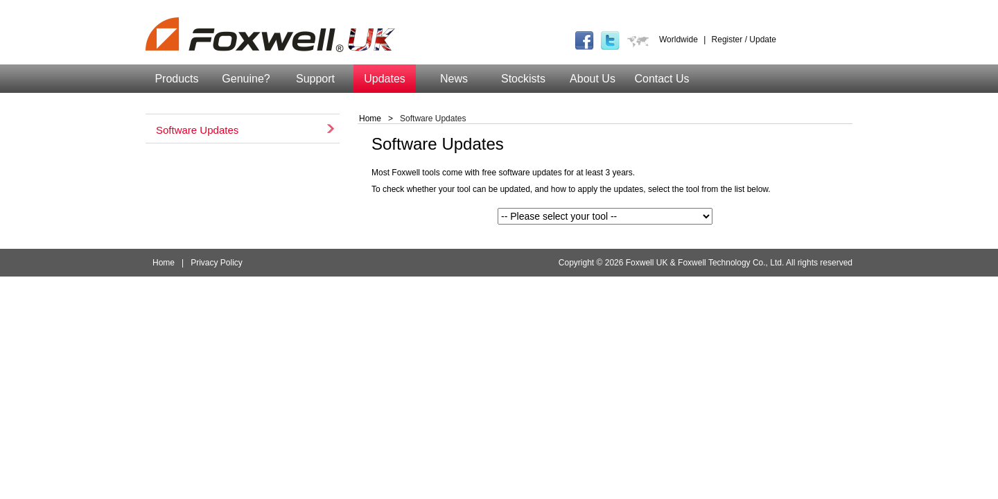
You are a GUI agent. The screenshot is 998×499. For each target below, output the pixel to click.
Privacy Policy (217, 263)
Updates (384, 79)
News (454, 79)
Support (315, 79)
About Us (592, 79)
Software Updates (197, 128)
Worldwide (678, 39)
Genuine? (246, 79)
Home (370, 118)
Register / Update (744, 39)
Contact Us (661, 79)
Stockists (523, 79)
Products (176, 79)
